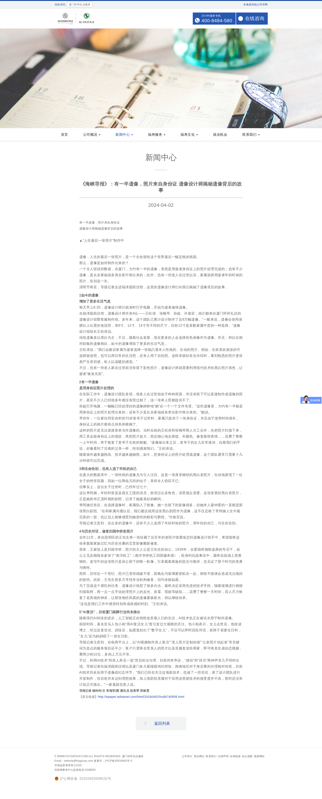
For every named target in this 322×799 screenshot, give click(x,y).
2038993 (90, 770)
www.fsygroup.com (72, 756)
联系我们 (211, 756)
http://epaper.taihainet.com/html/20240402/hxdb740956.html (141, 697)
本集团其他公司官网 (255, 4)
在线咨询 (254, 18)
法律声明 (223, 756)
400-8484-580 (216, 20)
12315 (78, 765)
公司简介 (187, 756)
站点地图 (247, 756)
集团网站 (259, 756)
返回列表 (157, 724)
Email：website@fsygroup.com (73, 761)
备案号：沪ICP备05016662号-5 (113, 761)
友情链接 (235, 756)
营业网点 (199, 756)
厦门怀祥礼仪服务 (133, 756)
